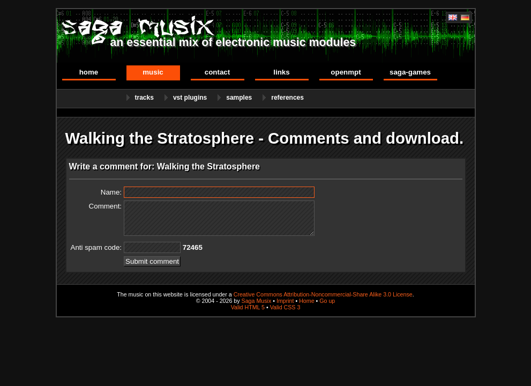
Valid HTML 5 (248, 307)
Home (89, 72)
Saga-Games (410, 72)
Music (153, 72)
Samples (239, 97)
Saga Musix (257, 301)
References (287, 97)
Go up (327, 301)
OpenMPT (346, 72)
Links (281, 72)
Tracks (144, 97)
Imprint (285, 301)
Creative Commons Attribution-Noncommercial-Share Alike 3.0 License (323, 294)
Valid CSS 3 (285, 307)
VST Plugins (190, 97)
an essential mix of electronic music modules (233, 42)
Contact (217, 72)
